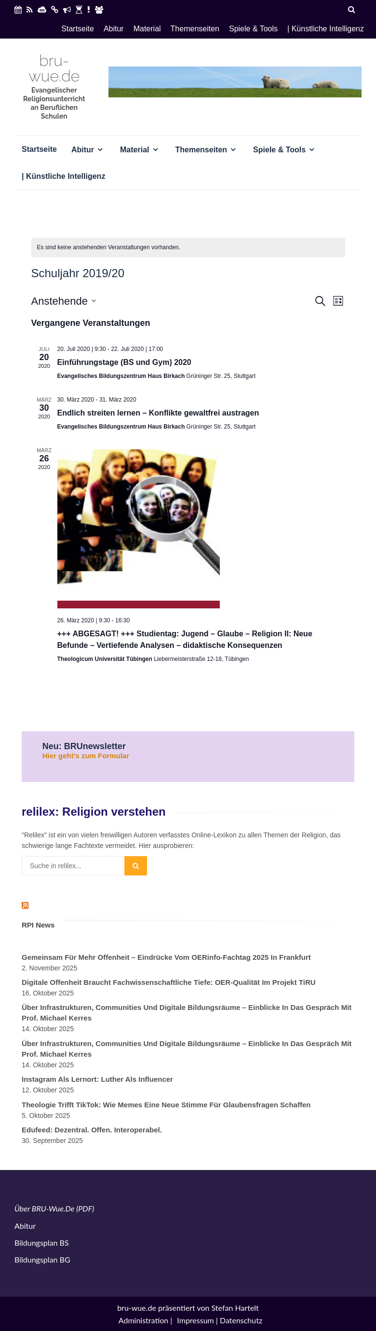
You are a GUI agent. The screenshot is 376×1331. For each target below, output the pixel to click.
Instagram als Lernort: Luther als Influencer (97, 1079)
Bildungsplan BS (41, 1242)
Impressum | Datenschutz (219, 1320)
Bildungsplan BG (42, 1259)
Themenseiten (195, 29)
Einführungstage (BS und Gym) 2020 (124, 362)
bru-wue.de (54, 68)
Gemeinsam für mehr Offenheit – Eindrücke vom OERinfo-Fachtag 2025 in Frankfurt (166, 957)
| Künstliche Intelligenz (325, 29)
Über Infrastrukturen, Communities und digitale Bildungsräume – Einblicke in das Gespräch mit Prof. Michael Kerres (186, 1012)
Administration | (146, 1320)
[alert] (188, 247)
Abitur (114, 29)
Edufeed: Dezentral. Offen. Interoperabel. (92, 1130)
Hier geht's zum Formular (85, 756)
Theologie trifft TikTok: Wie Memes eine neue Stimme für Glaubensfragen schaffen (166, 1105)
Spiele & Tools (253, 29)
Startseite (77, 29)
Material (147, 29)
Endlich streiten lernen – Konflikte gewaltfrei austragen (158, 413)
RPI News (38, 925)
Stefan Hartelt (235, 1307)
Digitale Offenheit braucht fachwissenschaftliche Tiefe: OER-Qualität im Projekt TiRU (169, 982)
